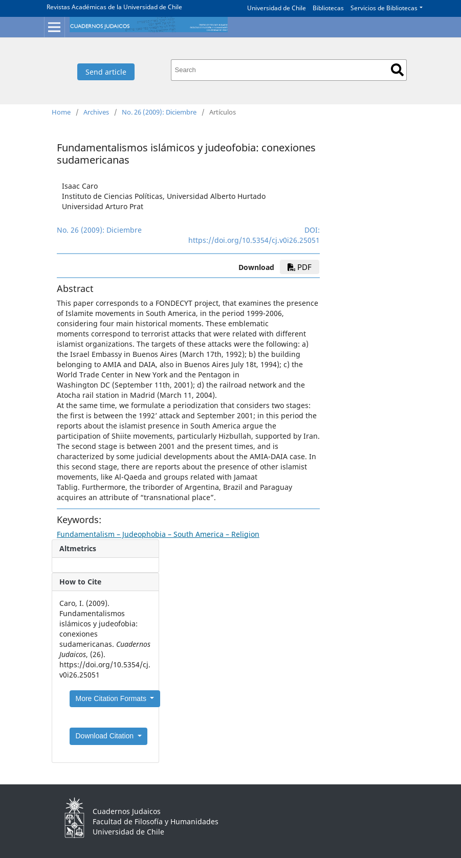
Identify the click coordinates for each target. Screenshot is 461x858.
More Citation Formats (112, 698)
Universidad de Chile (276, 8)
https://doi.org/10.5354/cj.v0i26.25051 (254, 240)
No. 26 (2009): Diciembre (159, 112)
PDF (300, 267)
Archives (96, 112)
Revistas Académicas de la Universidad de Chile (114, 7)
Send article (105, 72)
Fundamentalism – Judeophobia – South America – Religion (158, 534)
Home (61, 112)
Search (397, 69)
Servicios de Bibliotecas (384, 8)
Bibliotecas (328, 8)
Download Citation (106, 736)
